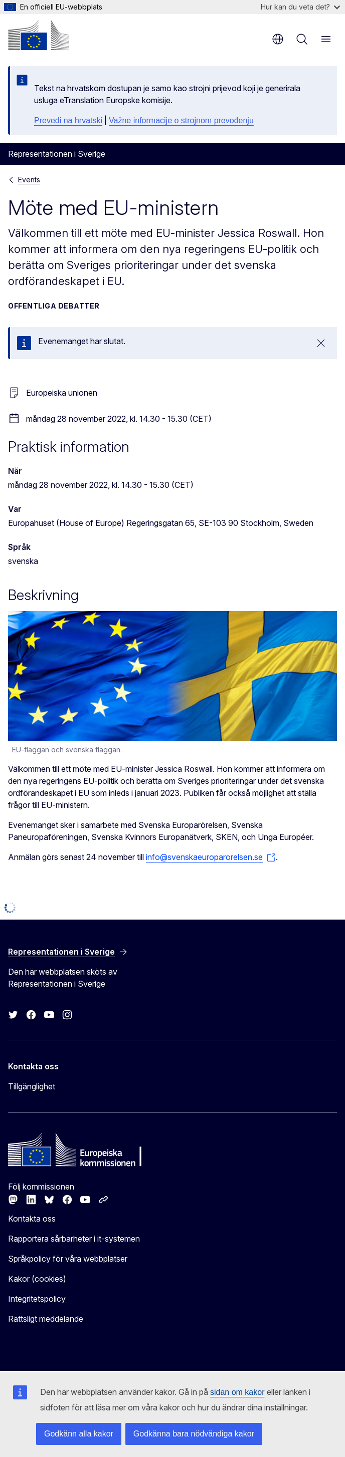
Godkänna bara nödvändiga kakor (193, 1433)
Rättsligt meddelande (45, 1319)
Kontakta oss (32, 1219)
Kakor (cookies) (37, 1279)
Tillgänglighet (31, 1086)
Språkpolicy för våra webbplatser (67, 1259)
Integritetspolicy (37, 1299)
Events (29, 179)
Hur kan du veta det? (300, 7)
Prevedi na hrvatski (68, 120)
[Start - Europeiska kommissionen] (38, 35)
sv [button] (278, 39)
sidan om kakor (237, 1392)
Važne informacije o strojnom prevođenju (181, 120)
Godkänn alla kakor (78, 1433)
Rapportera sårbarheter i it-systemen (74, 1239)
